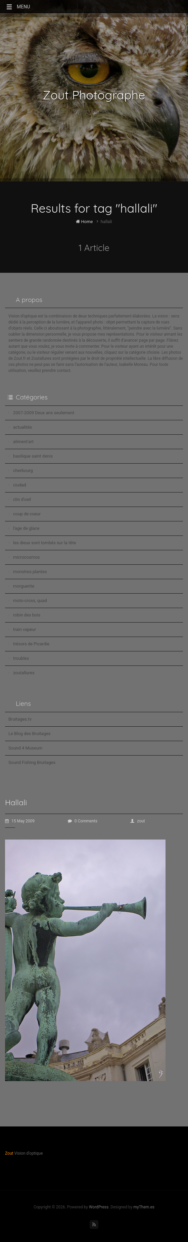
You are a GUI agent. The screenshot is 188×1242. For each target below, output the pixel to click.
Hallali (16, 802)
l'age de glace (26, 528)
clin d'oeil (22, 499)
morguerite (23, 586)
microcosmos (26, 557)
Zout (9, 1153)
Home (84, 221)
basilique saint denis (33, 456)
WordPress (98, 1207)
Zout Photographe (94, 95)
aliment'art (23, 441)
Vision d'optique (94, 111)
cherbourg (23, 470)
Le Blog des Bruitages (29, 733)
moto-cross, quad (30, 600)
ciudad (19, 484)
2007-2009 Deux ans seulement (43, 412)
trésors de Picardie (31, 643)
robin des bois (26, 614)
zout (137, 821)
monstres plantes (30, 571)
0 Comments (83, 821)
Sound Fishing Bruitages (31, 762)
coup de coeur (27, 513)
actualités (22, 427)
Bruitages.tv (20, 719)
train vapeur (24, 629)
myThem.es (143, 1207)
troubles (21, 658)
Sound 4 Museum (25, 748)
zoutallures (24, 672)
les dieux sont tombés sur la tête (44, 542)
